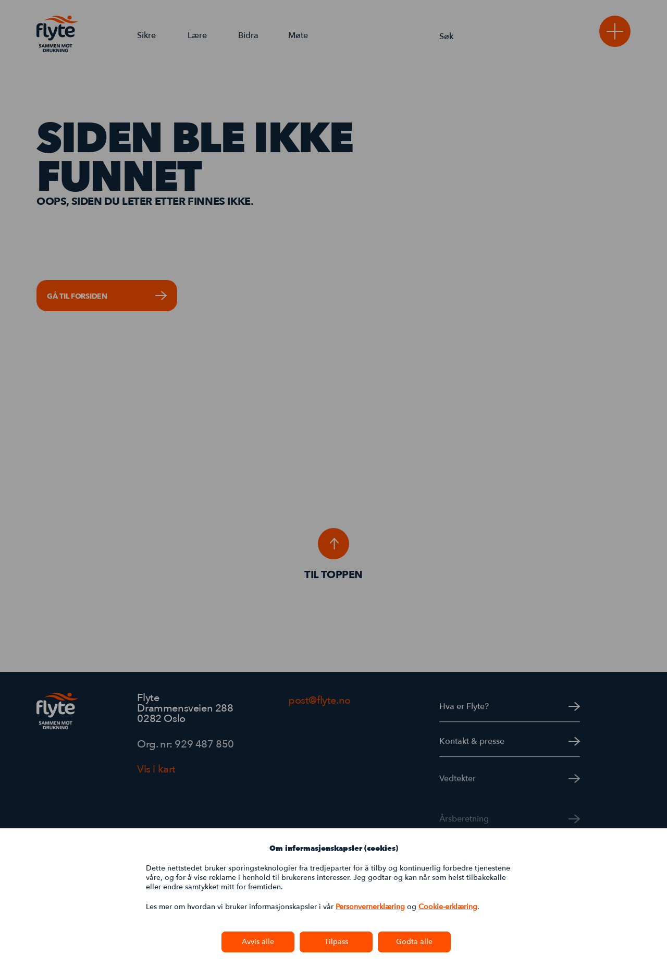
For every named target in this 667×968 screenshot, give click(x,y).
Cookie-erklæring (447, 907)
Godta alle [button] (414, 942)
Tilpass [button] (336, 942)
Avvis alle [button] (258, 942)
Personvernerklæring (370, 907)
